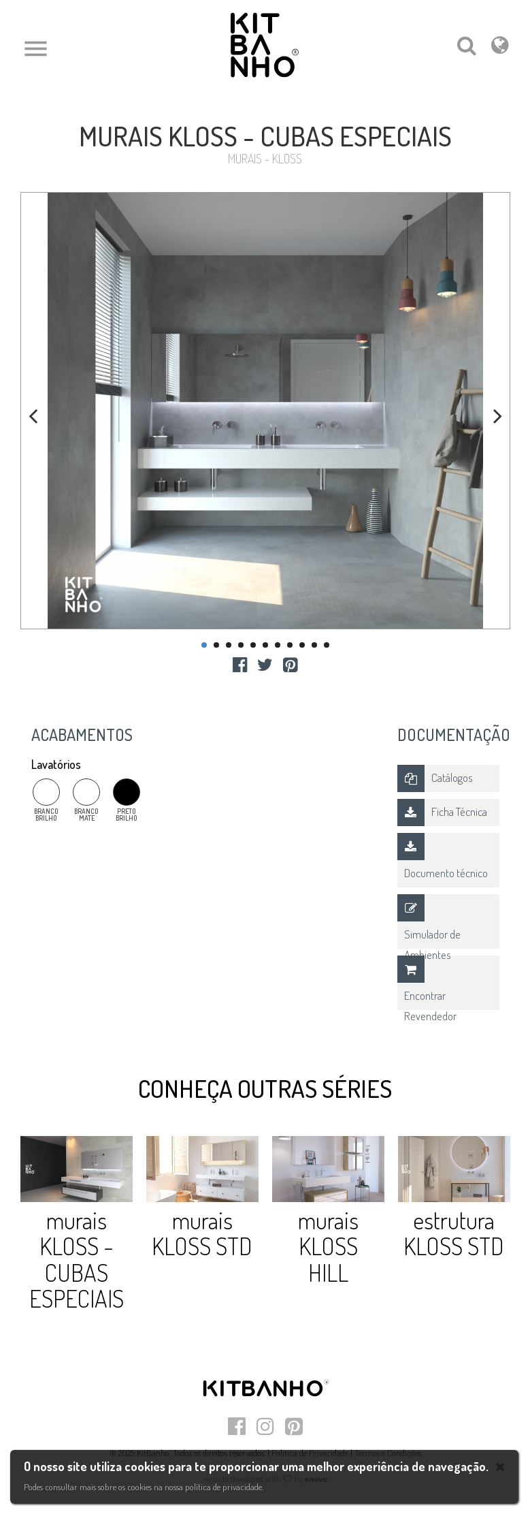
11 (326, 645)
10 (314, 645)
